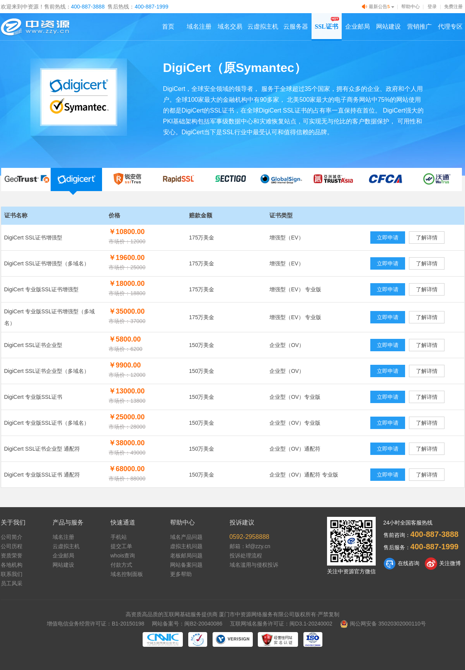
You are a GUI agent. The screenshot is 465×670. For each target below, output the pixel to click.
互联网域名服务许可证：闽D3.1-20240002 (281, 623)
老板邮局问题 (186, 555)
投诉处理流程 (246, 555)
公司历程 (11, 546)
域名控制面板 (127, 574)
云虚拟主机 (262, 26)
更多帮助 (181, 574)
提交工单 (121, 546)
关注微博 (443, 563)
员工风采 (11, 583)
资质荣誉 (11, 555)
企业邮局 (357, 26)
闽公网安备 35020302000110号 (383, 623)
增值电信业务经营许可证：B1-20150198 (95, 623)
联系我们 (11, 574)
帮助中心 (410, 6)
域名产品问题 (186, 537)
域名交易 (230, 26)
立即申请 (388, 237)
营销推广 (419, 26)
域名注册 (199, 26)
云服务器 (295, 26)
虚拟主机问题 (186, 546)
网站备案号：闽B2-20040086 (187, 623)
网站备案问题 (186, 565)
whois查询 (123, 555)
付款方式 (121, 565)
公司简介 (11, 537)
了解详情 (427, 237)
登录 (432, 6)
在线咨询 (401, 563)
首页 (168, 26)
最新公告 (378, 6)
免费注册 (453, 6)
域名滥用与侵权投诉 (254, 565)
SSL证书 (326, 26)
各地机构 (11, 565)
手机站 (119, 537)
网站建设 (388, 26)
